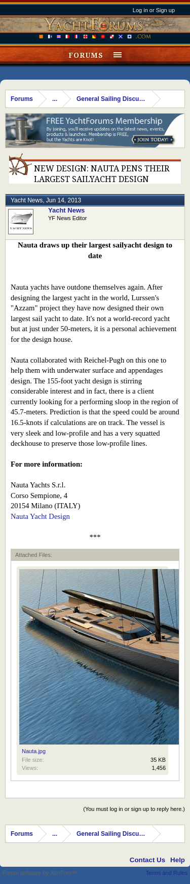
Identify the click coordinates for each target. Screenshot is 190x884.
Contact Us (147, 860)
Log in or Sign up (154, 10)
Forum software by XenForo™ (40, 873)
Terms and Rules (166, 873)
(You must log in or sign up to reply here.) (134, 809)
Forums (85, 55)
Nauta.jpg (34, 751)
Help (177, 860)
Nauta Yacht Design (40, 516)
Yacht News (27, 200)
